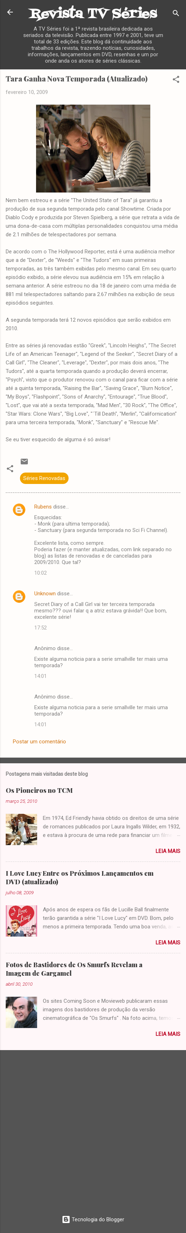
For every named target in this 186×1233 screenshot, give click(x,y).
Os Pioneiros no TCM (39, 790)
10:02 (40, 573)
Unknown (45, 593)
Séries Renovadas (44, 478)
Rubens (43, 507)
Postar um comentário (39, 741)
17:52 (40, 628)
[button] (176, 80)
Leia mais (168, 851)
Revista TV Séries (93, 14)
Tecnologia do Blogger (93, 1219)
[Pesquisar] (176, 14)
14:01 (40, 676)
